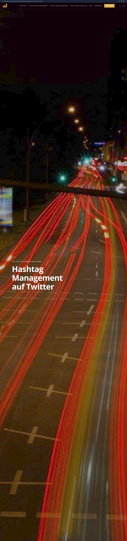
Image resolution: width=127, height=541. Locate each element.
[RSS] (123, 1)
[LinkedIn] (121, 1)
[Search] (119, 6)
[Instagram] (119, 1)
